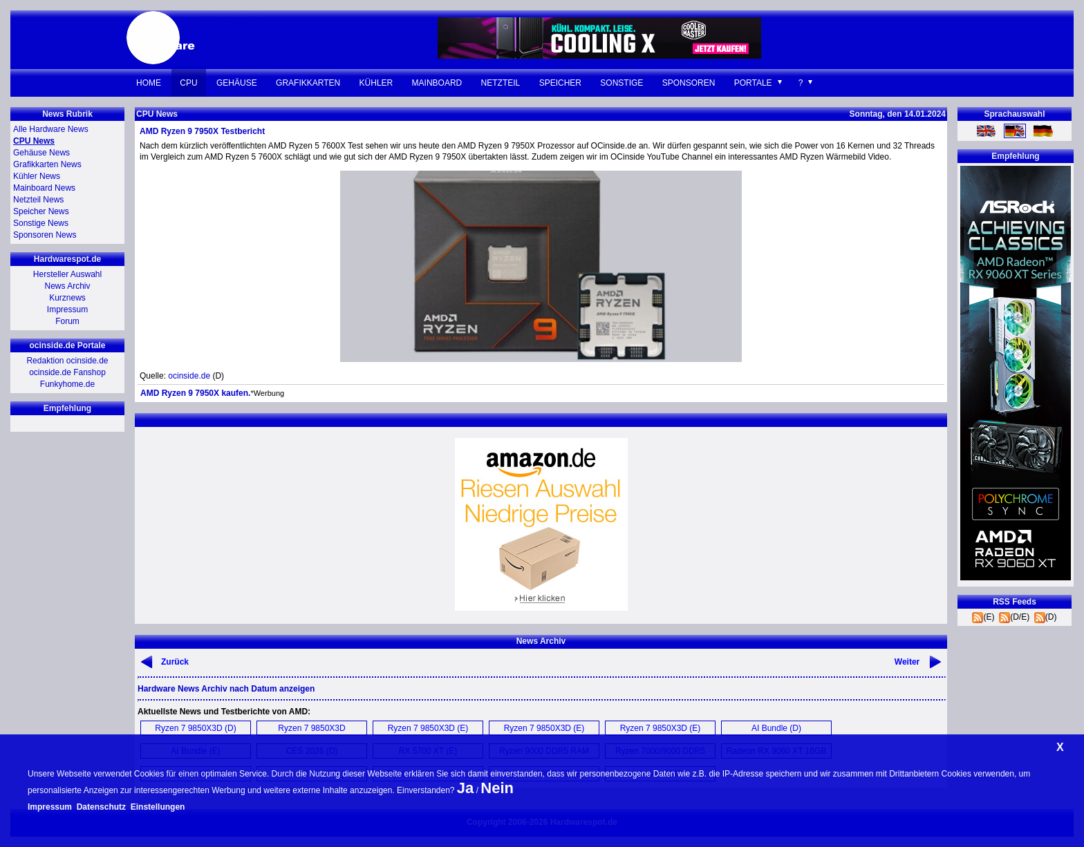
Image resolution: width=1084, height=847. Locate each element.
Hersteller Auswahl (67, 274)
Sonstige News (40, 223)
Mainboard (437, 83)
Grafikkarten (308, 83)
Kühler (376, 83)
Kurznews (67, 298)
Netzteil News (38, 199)
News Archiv (67, 286)
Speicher (560, 83)
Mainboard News (44, 188)
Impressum (67, 309)
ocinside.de (189, 376)
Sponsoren (689, 83)
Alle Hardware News (50, 129)
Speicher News (41, 211)
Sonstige (621, 83)
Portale (753, 83)
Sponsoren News (44, 235)
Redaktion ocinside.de (67, 360)
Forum (67, 321)
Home (148, 83)
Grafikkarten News (47, 164)
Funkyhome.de (67, 384)
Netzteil (501, 83)
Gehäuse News (41, 153)
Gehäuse (236, 83)
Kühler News (36, 176)
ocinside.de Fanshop (67, 372)
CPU (188, 83)
